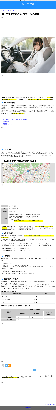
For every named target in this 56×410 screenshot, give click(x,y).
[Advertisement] (28, 27)
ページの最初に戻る (50, 404)
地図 (28, 172)
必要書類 (5, 123)
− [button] (2, 166)
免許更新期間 (6, 121)
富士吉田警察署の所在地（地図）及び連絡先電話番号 (15, 119)
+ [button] (2, 165)
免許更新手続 (5, 10)
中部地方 (14, 10)
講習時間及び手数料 (8, 124)
